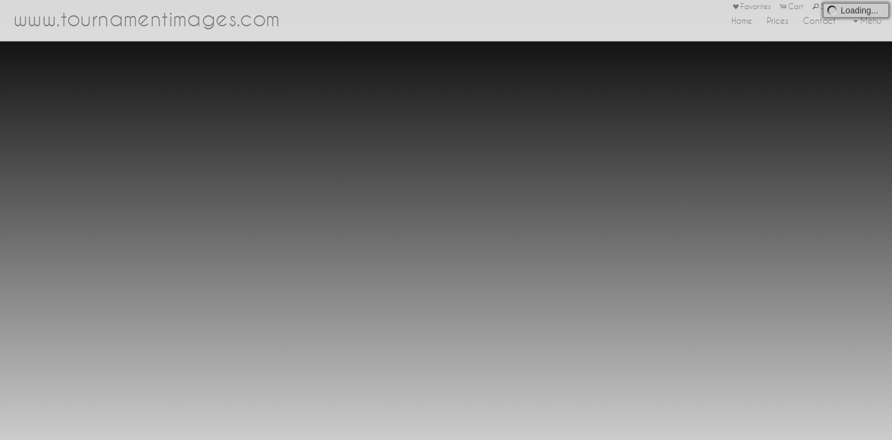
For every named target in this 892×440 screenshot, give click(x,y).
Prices (777, 21)
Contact (819, 21)
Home (741, 21)
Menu (866, 21)
